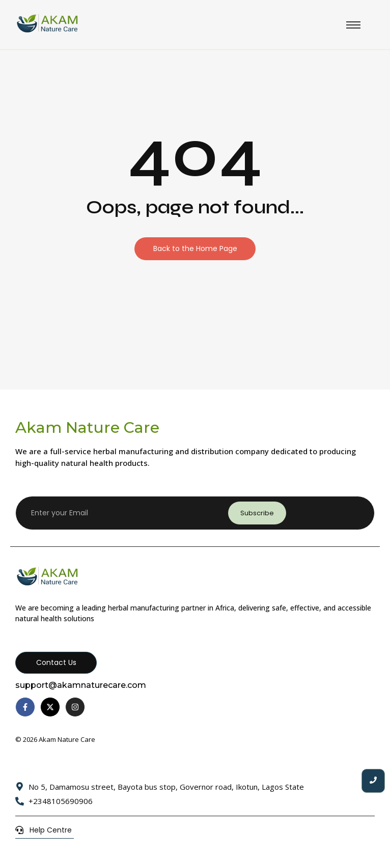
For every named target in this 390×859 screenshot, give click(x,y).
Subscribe (257, 513)
